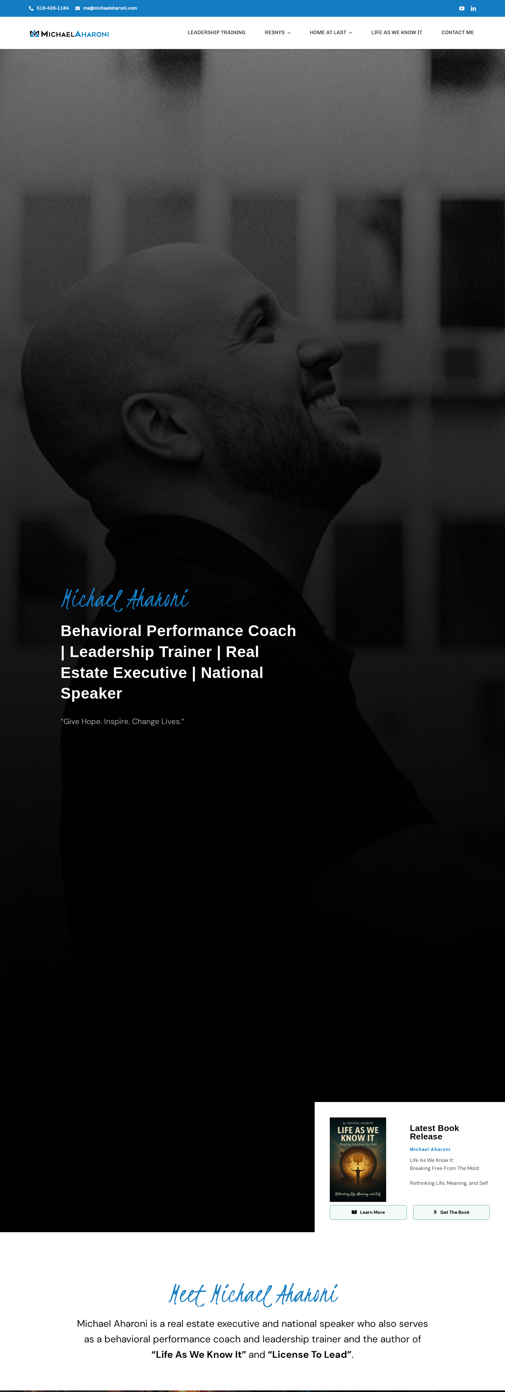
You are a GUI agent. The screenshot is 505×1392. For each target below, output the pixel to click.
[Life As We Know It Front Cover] (358, 1120)
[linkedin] (473, 8)
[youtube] (461, 8)
